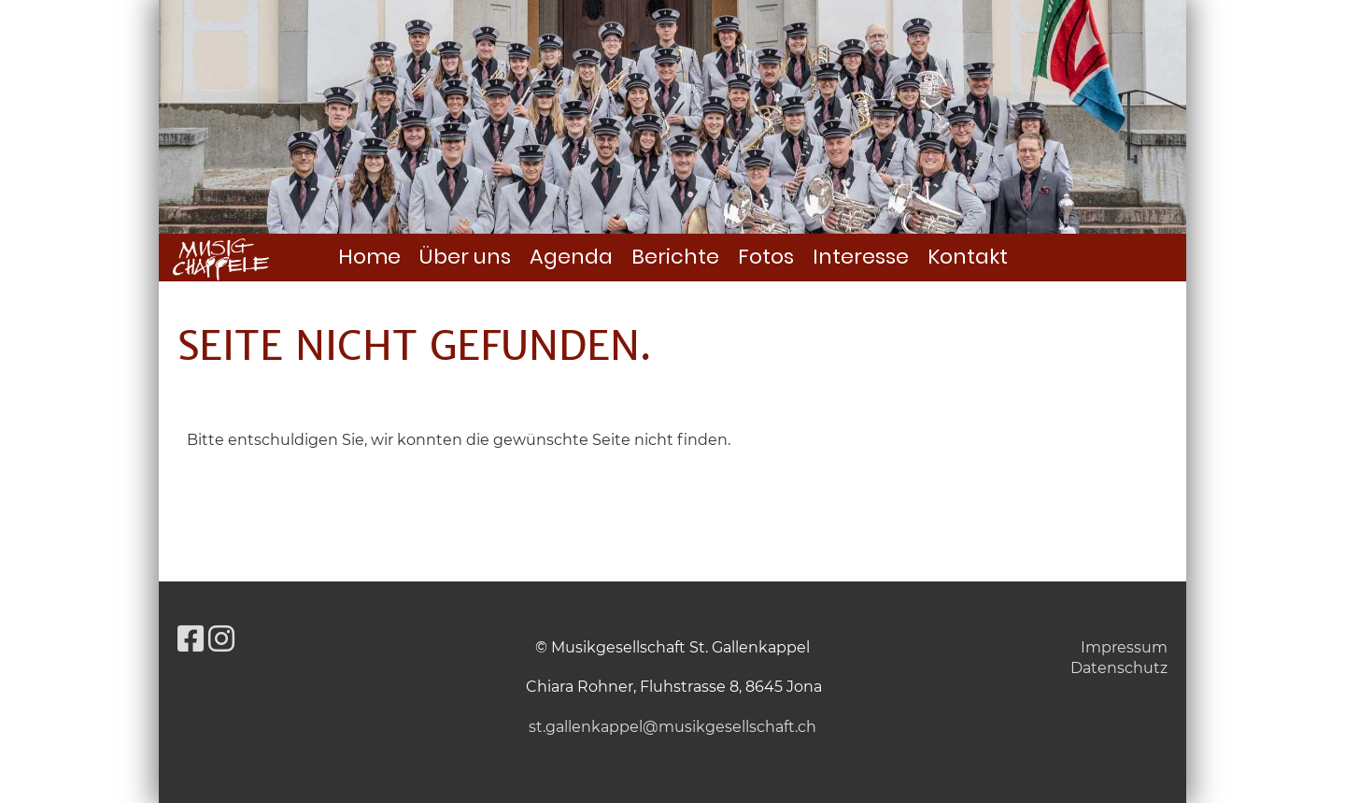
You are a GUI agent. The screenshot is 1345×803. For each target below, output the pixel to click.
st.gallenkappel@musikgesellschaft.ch (672, 727)
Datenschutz (1119, 668)
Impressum (1124, 647)
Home (369, 256)
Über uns (465, 256)
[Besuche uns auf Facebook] (190, 639)
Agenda (571, 256)
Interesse (861, 256)
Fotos (766, 256)
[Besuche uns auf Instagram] (221, 639)
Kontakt (967, 256)
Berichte (675, 256)
